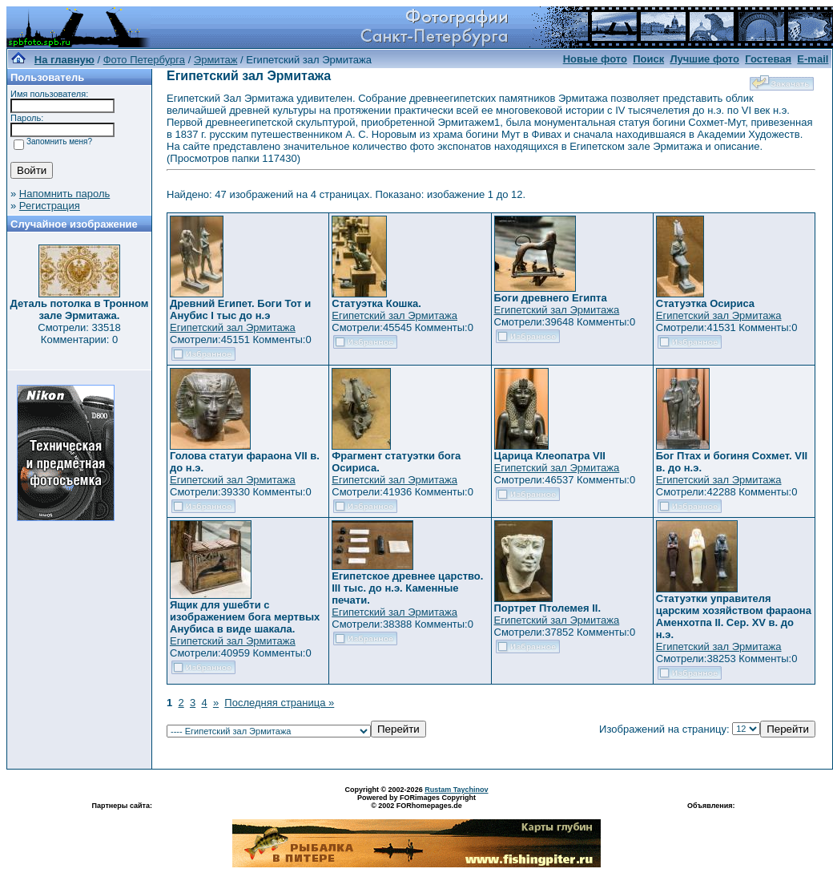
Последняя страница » (279, 703)
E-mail (812, 59)
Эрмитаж (216, 60)
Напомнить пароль (64, 194)
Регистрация (49, 206)
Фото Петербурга (144, 60)
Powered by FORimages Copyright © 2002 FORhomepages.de (416, 802)
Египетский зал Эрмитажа (233, 327)
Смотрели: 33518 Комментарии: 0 (79, 333)
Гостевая (768, 59)
